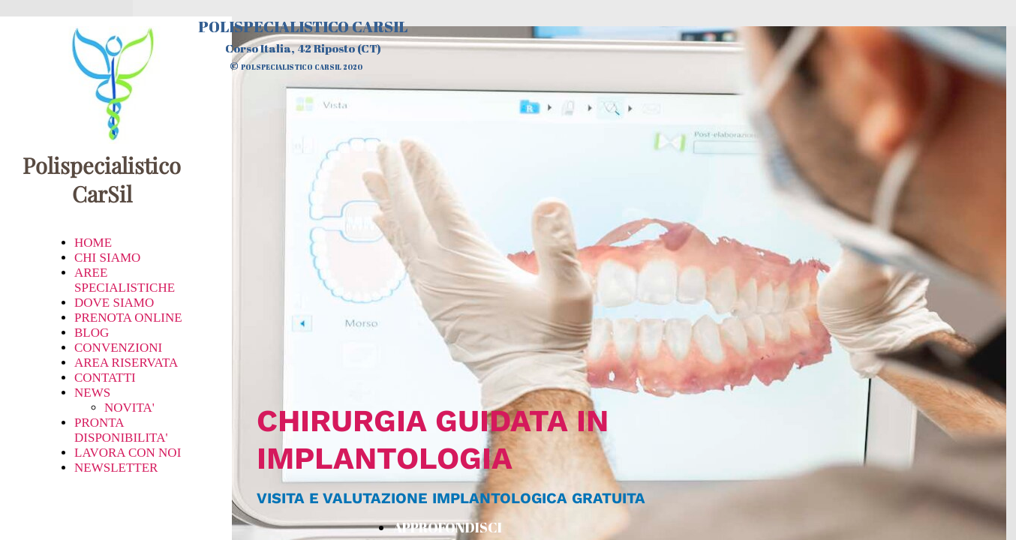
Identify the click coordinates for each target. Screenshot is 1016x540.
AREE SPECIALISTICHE (124, 280)
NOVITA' (129, 407)
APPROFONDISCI (447, 527)
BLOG (91, 333)
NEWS (92, 393)
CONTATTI (105, 377)
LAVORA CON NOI (127, 453)
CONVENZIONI (118, 347)
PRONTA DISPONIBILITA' (120, 430)
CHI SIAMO (107, 257)
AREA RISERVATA (126, 363)
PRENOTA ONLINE (128, 317)
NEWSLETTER (116, 467)
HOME (93, 243)
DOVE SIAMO (114, 303)
